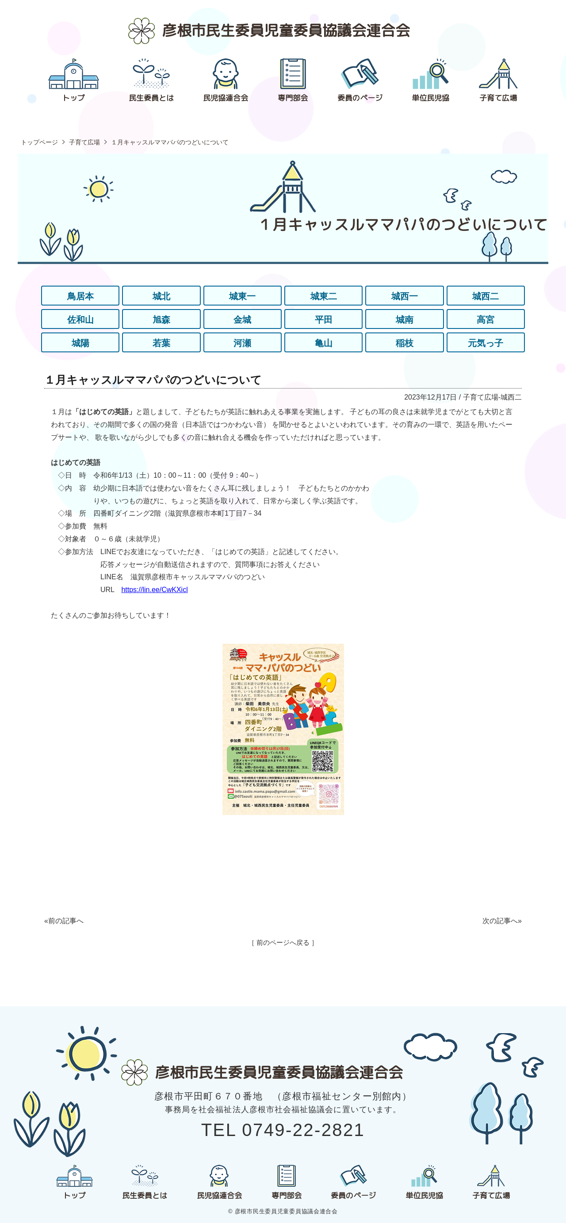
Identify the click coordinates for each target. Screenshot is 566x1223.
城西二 (485, 296)
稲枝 (404, 343)
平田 (324, 320)
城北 (161, 296)
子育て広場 (84, 142)
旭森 (161, 320)
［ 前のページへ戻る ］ (283, 942)
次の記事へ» (502, 921)
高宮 (485, 320)
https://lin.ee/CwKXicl (154, 589)
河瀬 (242, 343)
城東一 (242, 296)
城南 (404, 320)
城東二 (323, 296)
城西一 (404, 296)
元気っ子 (485, 343)
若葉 (161, 343)
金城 (242, 320)
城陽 (80, 343)
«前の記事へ (64, 921)
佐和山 (80, 320)
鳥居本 (80, 296)
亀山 (324, 343)
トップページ (39, 142)
